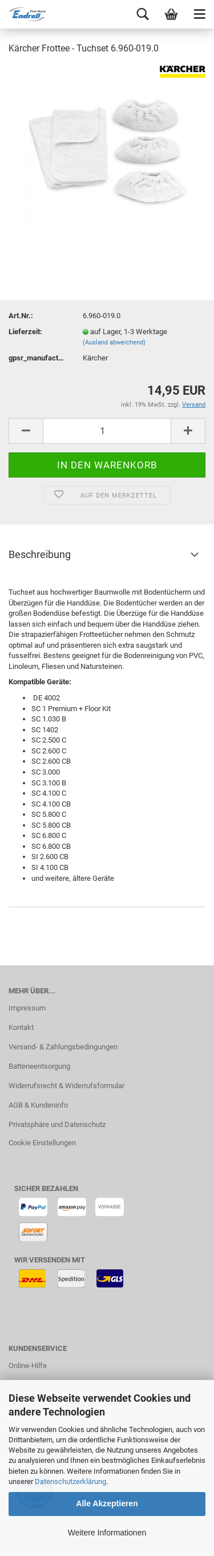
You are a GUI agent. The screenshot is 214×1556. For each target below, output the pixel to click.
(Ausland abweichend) (114, 342)
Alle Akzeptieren (107, 1503)
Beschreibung (40, 554)
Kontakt (21, 1027)
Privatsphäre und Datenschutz (57, 1124)
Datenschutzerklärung (70, 1481)
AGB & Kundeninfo (38, 1105)
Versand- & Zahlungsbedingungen (63, 1046)
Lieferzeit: (25, 331)
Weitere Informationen (107, 1532)
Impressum (27, 1008)
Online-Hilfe (28, 1365)
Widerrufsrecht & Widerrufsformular (66, 1085)
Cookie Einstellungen (42, 1142)
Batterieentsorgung (39, 1066)
